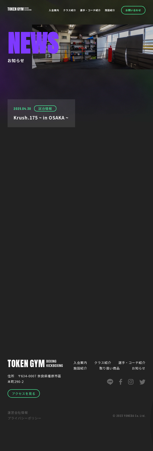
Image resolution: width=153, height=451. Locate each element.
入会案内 (54, 10)
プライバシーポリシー (24, 418)
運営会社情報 (18, 412)
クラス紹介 (69, 10)
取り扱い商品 (109, 368)
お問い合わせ (133, 10)
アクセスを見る (23, 393)
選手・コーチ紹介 (90, 10)
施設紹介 (110, 10)
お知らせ (138, 368)
